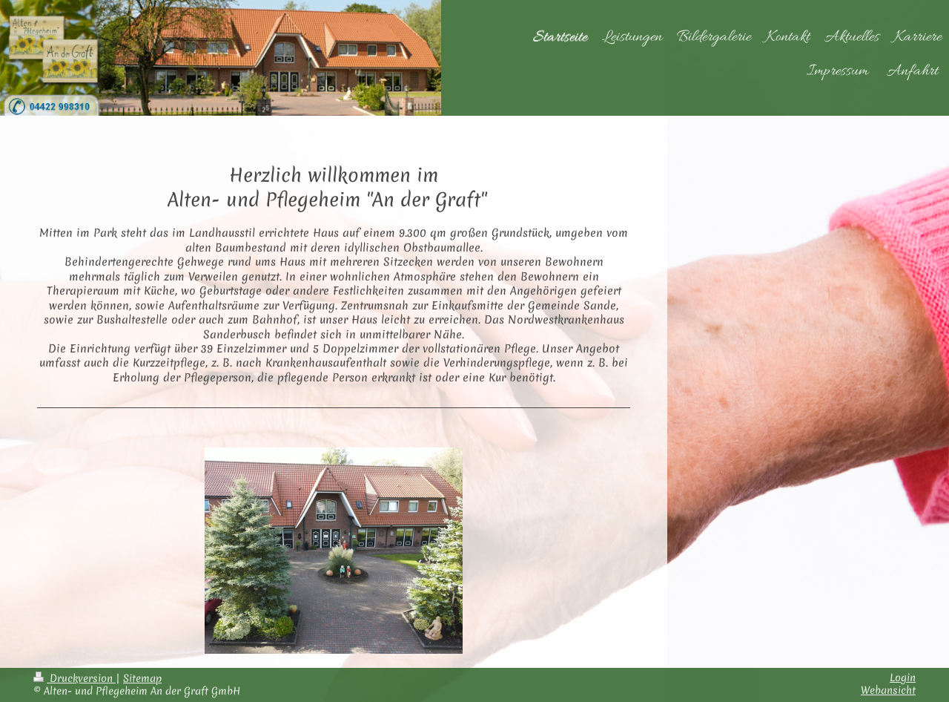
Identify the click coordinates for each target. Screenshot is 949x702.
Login (903, 677)
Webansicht (888, 690)
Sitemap (142, 678)
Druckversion (74, 678)
